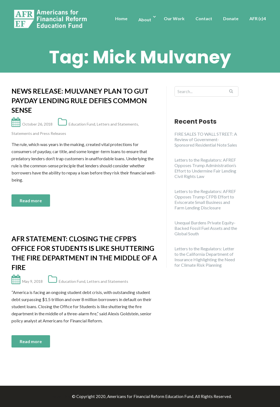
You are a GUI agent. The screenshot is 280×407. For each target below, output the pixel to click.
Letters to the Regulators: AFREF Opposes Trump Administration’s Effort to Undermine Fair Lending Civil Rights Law (205, 168)
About (144, 19)
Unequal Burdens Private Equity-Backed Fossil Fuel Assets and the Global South (205, 228)
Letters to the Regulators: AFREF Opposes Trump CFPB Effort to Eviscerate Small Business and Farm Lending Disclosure (205, 199)
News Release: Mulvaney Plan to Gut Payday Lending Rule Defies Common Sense (79, 100)
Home (121, 18)
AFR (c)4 (257, 18)
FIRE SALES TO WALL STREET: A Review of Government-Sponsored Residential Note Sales (205, 139)
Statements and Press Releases (38, 133)
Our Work (174, 18)
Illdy (66, 396)
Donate (230, 18)
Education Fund (82, 124)
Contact (204, 18)
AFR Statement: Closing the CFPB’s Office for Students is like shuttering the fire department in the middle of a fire (84, 252)
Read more (31, 200)
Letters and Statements (117, 124)
